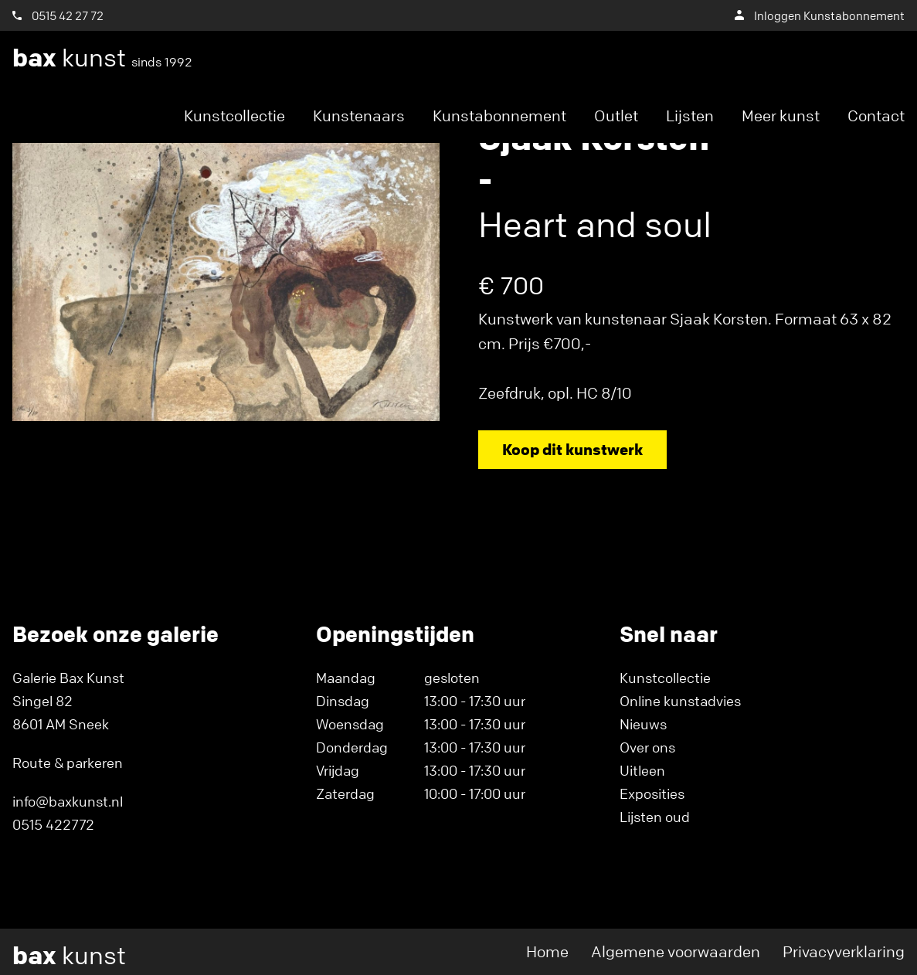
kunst (102, 58)
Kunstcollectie (234, 115)
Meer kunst (781, 115)
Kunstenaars (359, 115)
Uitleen (642, 770)
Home (547, 951)
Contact (876, 115)
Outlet (616, 115)
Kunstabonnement (499, 115)
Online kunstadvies (680, 700)
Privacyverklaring (844, 951)
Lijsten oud (655, 816)
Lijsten (690, 115)
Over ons (647, 747)
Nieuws (643, 723)
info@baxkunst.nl (67, 801)
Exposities (652, 793)
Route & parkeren (67, 762)
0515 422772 (53, 824)
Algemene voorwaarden (675, 951)
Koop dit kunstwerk (572, 449)
